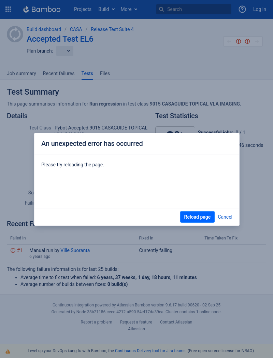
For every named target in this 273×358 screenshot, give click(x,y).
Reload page (197, 217)
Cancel (225, 217)
